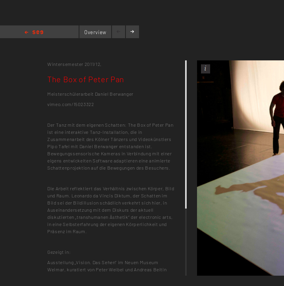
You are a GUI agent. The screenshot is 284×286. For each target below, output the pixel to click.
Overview (95, 32)
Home (34, 32)
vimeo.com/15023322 (70, 104)
